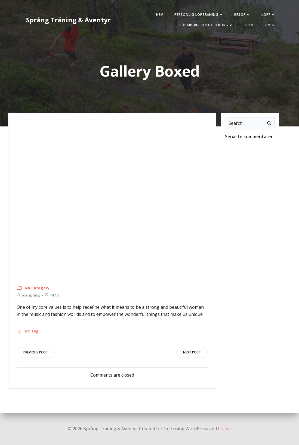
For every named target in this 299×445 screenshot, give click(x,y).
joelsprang (28, 295)
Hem (160, 14)
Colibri (224, 429)
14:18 (51, 295)
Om (270, 25)
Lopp (268, 14)
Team (249, 25)
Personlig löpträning (198, 14)
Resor (242, 14)
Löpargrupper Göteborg (206, 25)
